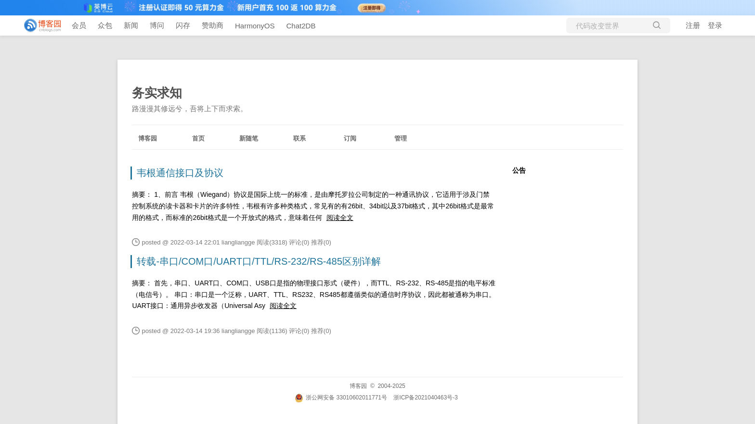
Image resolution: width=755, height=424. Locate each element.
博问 (157, 25)
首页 (198, 138)
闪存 (183, 25)
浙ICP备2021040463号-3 (425, 397)
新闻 (131, 25)
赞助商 (212, 25)
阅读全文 (339, 217)
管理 (400, 138)
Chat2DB (301, 26)
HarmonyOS (255, 26)
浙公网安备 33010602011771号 (341, 397)
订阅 (350, 138)
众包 (105, 25)
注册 (693, 25)
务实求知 (157, 93)
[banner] (38, 25)
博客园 (147, 138)
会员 (79, 25)
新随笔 (248, 138)
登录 (715, 25)
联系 (299, 138)
